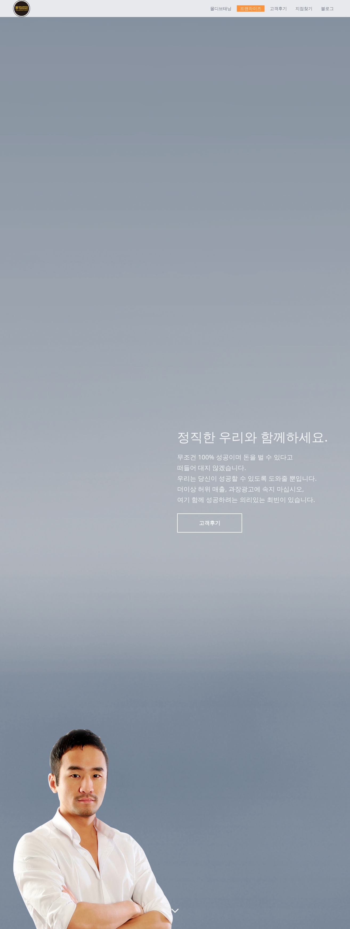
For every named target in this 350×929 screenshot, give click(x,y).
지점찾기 (303, 8)
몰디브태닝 (220, 8)
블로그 (327, 8)
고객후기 (278, 8)
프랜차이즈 (250, 8)
